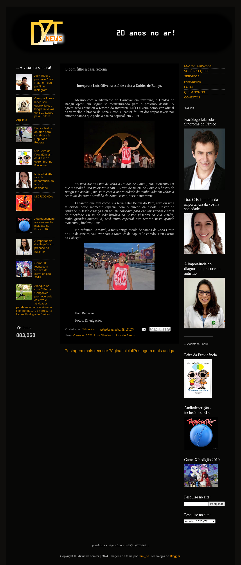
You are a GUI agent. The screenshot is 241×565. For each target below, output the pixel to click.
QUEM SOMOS (194, 92)
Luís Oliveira (102, 335)
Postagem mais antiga (153, 350)
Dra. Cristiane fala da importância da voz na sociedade (44, 181)
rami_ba (143, 556)
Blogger (175, 556)
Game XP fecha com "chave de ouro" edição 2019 (42, 270)
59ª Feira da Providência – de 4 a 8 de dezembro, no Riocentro (43, 158)
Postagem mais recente (86, 350)
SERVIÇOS (192, 76)
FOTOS (189, 87)
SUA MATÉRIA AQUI (198, 65)
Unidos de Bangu (123, 335)
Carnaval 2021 (83, 335)
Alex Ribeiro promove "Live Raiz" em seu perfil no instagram (43, 83)
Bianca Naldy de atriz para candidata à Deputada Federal (43, 135)
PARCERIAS (192, 81)
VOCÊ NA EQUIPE (196, 71)
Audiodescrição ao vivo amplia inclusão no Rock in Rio (44, 224)
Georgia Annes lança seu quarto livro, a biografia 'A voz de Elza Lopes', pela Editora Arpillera (35, 109)
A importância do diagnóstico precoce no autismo (43, 246)
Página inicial (120, 350)
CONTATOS (192, 97)
